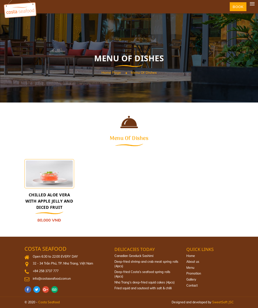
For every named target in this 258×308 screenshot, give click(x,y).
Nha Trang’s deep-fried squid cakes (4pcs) (144, 282)
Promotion (193, 273)
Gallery (191, 279)
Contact (192, 285)
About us (192, 262)
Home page (111, 72)
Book (238, 6)
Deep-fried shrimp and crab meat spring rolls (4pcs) (146, 264)
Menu (190, 268)
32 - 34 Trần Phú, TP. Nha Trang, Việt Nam (63, 263)
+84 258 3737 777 (46, 271)
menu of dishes (144, 72)
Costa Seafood (45, 249)
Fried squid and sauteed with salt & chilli (143, 288)
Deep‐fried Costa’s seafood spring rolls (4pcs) (142, 274)
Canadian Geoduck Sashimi (133, 256)
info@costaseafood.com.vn (52, 279)
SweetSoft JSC (223, 302)
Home (190, 256)
